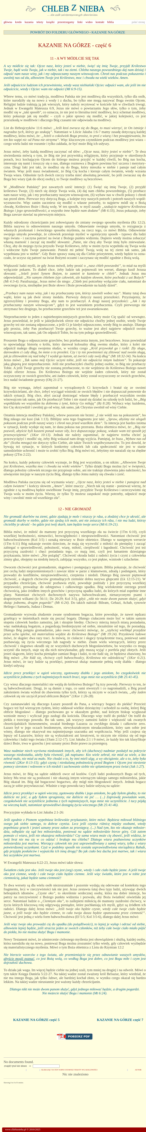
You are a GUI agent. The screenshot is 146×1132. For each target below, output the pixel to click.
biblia (110, 22)
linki (80, 22)
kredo (18, 22)
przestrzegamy (65, 22)
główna (8, 22)
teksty (39, 22)
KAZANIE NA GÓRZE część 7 (120, 1020)
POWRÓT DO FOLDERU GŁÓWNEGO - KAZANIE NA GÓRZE (77, 32)
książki (50, 22)
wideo (89, 22)
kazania (29, 22)
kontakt (100, 22)
